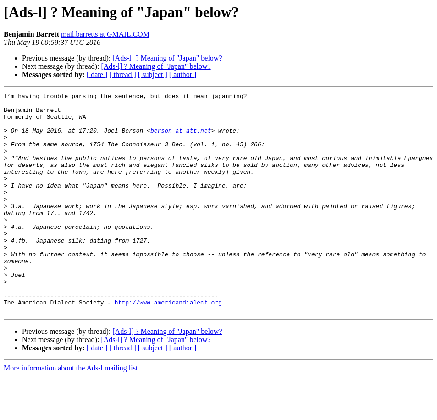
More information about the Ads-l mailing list (71, 412)
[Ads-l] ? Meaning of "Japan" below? (167, 58)
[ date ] (97, 74)
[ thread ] (122, 74)
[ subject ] (152, 74)
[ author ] (183, 74)
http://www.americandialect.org (168, 345)
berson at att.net (180, 138)
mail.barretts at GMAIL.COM (105, 34)
